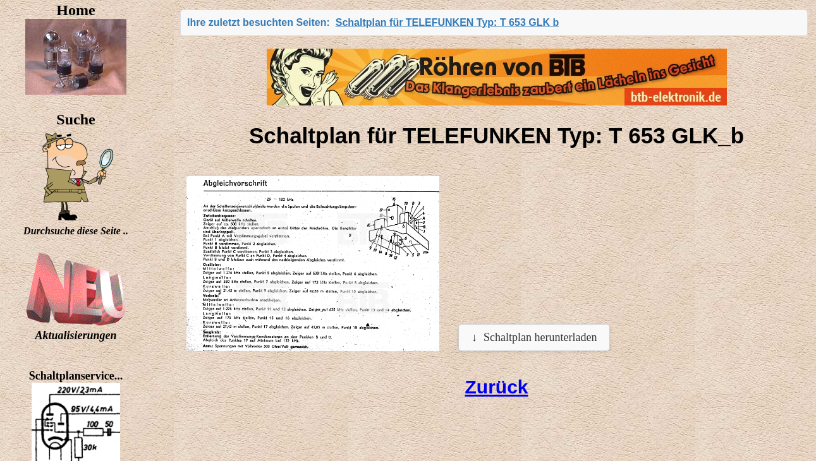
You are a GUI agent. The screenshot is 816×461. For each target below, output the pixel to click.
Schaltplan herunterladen (540, 337)
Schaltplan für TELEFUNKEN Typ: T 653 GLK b (447, 22)
